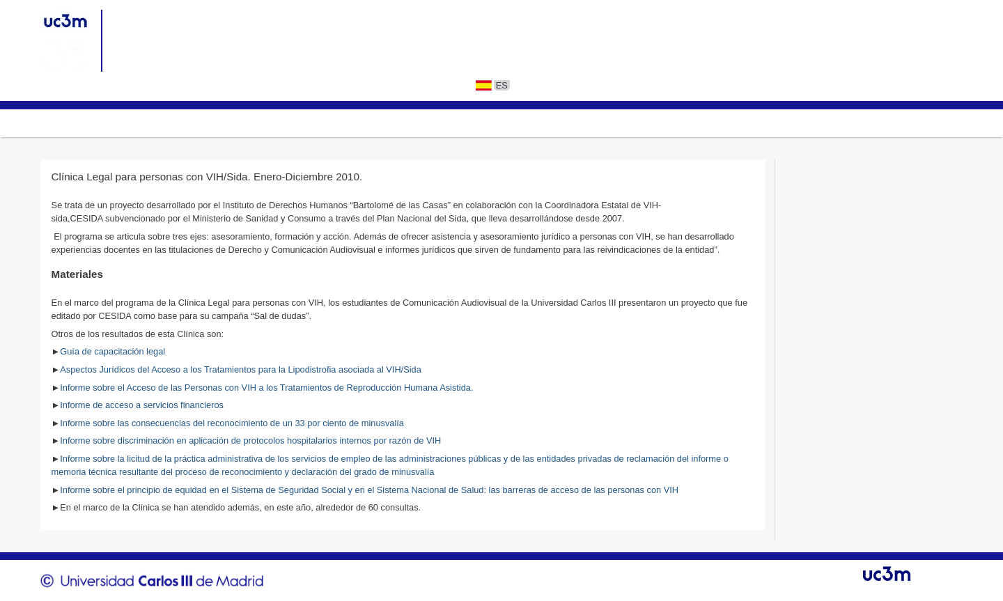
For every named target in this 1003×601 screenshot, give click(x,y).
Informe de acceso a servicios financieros (142, 405)
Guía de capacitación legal (112, 351)
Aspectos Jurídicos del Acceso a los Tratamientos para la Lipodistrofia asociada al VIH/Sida (240, 369)
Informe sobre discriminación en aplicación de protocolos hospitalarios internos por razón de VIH (252, 440)
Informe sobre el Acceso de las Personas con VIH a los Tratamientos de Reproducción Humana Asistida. (266, 387)
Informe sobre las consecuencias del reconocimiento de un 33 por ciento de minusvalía (232, 423)
